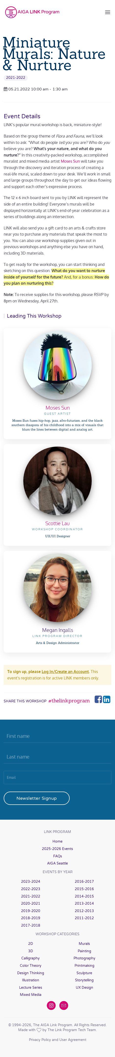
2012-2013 (84, 911)
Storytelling (84, 980)
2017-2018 (30, 925)
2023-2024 (30, 882)
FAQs (57, 856)
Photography (84, 958)
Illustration (30, 980)
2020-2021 (30, 903)
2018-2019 (30, 918)
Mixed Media (30, 995)
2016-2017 (84, 882)
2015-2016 (84, 889)
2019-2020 (30, 911)
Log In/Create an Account (65, 671)
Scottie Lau (57, 523)
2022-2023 (30, 889)
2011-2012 (84, 918)
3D (30, 951)
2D (30, 944)
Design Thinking (30, 973)
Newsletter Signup (36, 798)
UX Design (84, 988)
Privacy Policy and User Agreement (57, 1040)
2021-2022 (15, 78)
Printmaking (84, 966)
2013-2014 (84, 903)
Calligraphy (30, 958)
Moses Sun (70, 161)
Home (57, 841)
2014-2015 (84, 896)
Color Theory (30, 966)
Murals (84, 944)
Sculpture (84, 973)
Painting (84, 951)
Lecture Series (30, 988)
